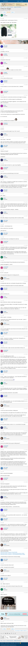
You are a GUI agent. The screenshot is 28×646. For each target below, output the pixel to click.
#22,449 (26, 592)
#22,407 (26, 95)
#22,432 (26, 386)
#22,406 (26, 84)
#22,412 (26, 163)
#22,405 (26, 76)
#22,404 (26, 66)
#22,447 (26, 573)
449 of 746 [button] (8, 12)
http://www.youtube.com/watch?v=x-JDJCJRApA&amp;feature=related (13, 554)
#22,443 (26, 522)
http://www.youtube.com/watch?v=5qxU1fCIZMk (9, 552)
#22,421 (26, 260)
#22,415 (26, 193)
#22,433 (26, 399)
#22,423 (26, 281)
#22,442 (26, 513)
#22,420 (26, 245)
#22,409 (26, 127)
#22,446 (26, 563)
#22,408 (26, 109)
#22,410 (26, 137)
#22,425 (26, 300)
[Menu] (1, 1)
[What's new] (25, 1)
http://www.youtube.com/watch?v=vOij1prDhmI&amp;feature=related (12, 553)
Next (13, 12)
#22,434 (26, 408)
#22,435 (26, 422)
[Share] (24, 18)
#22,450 (26, 621)
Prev (4, 12)
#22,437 (26, 441)
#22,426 (26, 315)
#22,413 (26, 171)
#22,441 (26, 500)
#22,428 (26, 336)
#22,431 (26, 374)
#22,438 (26, 449)
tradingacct (3, 10)
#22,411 (26, 149)
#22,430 (26, 354)
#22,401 (26, 18)
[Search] (27, 1)
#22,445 (26, 548)
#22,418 (26, 224)
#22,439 (26, 471)
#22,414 (26, 179)
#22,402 (26, 49)
